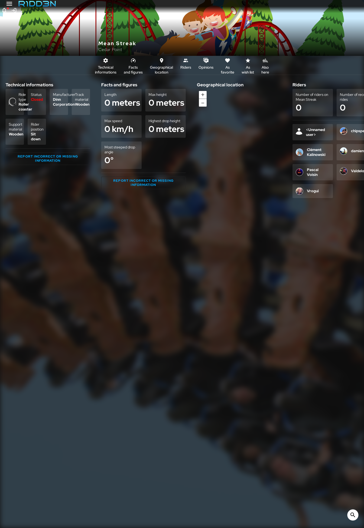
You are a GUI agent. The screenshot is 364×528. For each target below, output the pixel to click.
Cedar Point (110, 49)
